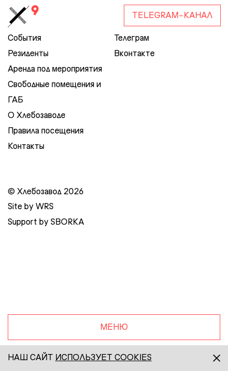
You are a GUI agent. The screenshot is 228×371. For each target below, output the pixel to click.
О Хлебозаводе (37, 116)
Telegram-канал (172, 16)
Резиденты (28, 54)
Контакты (26, 147)
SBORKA (67, 222)
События (24, 39)
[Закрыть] (207, 358)
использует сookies (103, 358)
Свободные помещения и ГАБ (54, 93)
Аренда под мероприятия (55, 69)
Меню (114, 328)
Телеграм (131, 39)
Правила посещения (46, 131)
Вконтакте (134, 54)
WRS (45, 207)
